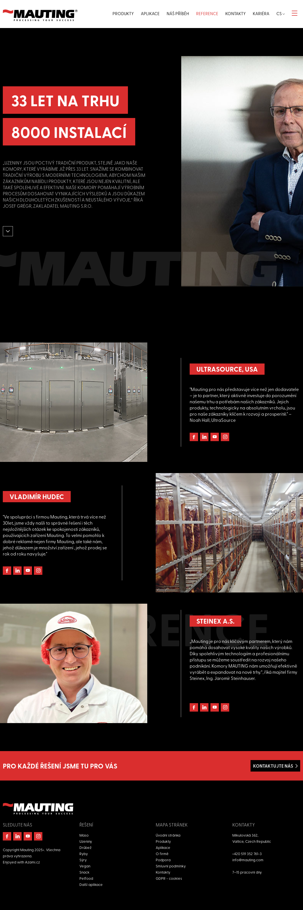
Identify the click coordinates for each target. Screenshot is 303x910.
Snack (84, 872)
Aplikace (163, 847)
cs (280, 13)
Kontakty (163, 872)
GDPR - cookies (169, 878)
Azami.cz (32, 862)
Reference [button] (207, 13)
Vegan (84, 865)
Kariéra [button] (261, 13)
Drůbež (85, 847)
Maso (84, 835)
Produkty (163, 841)
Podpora (163, 859)
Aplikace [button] (150, 13)
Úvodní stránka (168, 835)
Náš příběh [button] (178, 13)
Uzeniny (85, 841)
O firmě (162, 853)
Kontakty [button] (235, 13)
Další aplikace (91, 884)
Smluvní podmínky (171, 865)
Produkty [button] (123, 13)
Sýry (83, 859)
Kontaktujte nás (273, 766)
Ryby (83, 853)
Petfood (86, 878)
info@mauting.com (247, 859)
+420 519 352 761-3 (247, 853)
